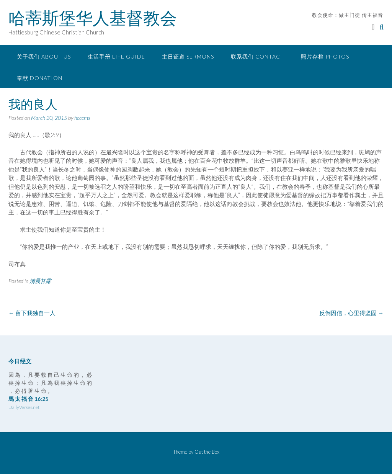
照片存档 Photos (325, 56)
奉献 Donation (39, 78)
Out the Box (206, 452)
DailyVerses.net (23, 407)
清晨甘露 (40, 281)
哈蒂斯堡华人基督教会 (92, 18)
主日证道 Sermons (188, 56)
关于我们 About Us (44, 56)
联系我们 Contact (257, 56)
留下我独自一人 (32, 312)
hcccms (82, 117)
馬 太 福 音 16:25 (28, 399)
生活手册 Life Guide (116, 56)
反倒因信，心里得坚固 (351, 312)
